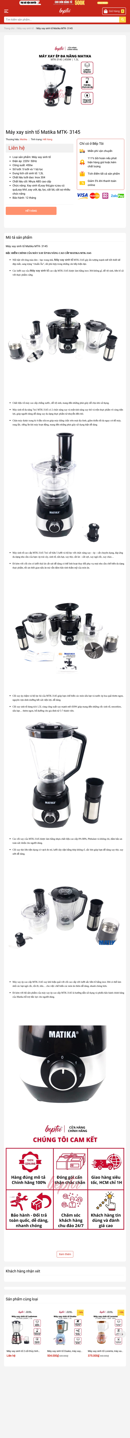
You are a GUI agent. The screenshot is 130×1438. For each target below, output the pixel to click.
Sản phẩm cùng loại (22, 1299)
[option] (24, 1334)
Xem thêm (65, 1254)
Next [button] (122, 1334)
